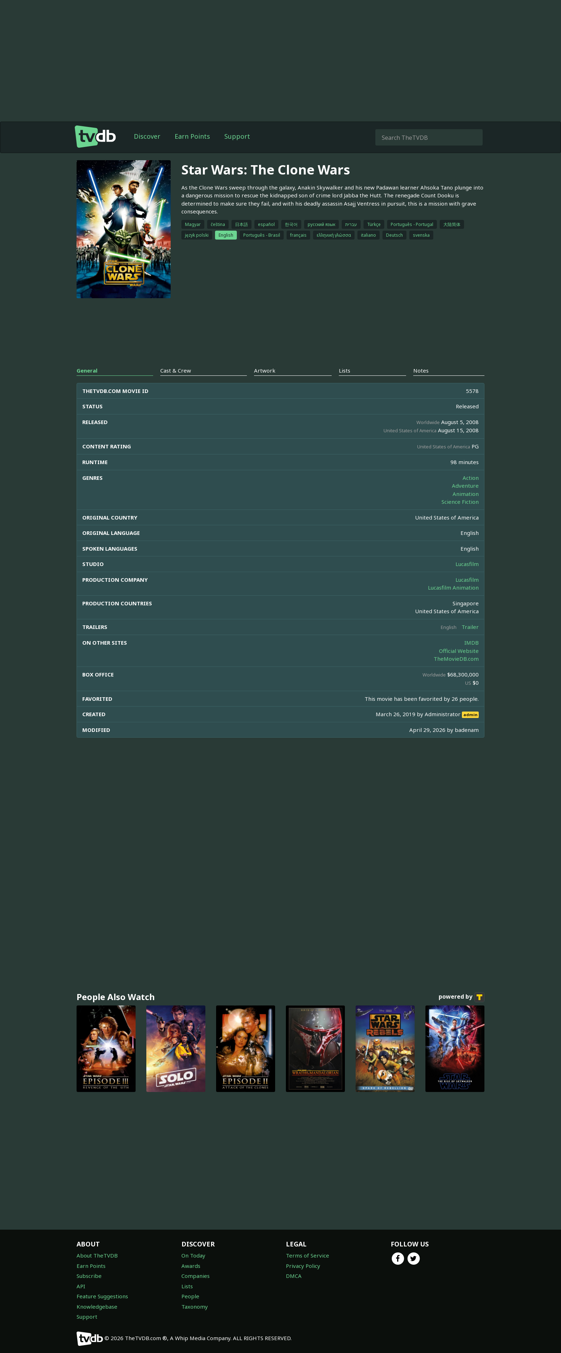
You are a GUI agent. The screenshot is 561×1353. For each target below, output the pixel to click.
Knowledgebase (97, 1306)
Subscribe (89, 1275)
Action (471, 477)
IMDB (471, 642)
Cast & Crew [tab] (175, 370)
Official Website (459, 650)
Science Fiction (460, 501)
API (81, 1286)
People (190, 1296)
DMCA (294, 1275)
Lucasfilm (467, 563)
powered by (461, 997)
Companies (195, 1275)
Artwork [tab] (264, 370)
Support (237, 136)
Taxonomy (194, 1306)
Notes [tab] (421, 370)
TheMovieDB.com (456, 658)
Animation (466, 493)
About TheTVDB (97, 1255)
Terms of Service (307, 1255)
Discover (147, 136)
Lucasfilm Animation (453, 587)
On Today (193, 1255)
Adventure (465, 485)
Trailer (470, 626)
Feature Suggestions (102, 1296)
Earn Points (192, 136)
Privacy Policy (303, 1265)
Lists (187, 1286)
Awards (190, 1265)
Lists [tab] (344, 370)
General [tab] (87, 370)
